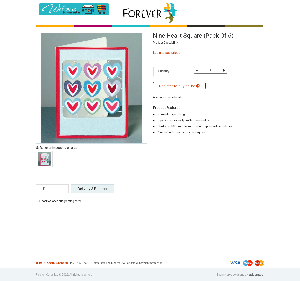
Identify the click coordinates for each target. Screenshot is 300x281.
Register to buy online (179, 86)
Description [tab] (52, 189)
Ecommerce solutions (231, 274)
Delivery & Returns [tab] (92, 189)
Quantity (163, 71)
